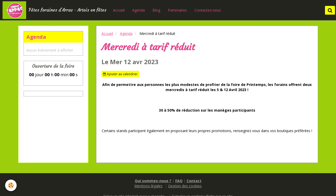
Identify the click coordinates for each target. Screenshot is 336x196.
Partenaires (177, 10)
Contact (194, 180)
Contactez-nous (208, 10)
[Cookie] (11, 185)
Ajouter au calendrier (120, 74)
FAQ (178, 180)
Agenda (138, 10)
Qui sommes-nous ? (153, 180)
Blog (156, 10)
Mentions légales (148, 185)
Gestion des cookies (185, 185)
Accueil (119, 10)
